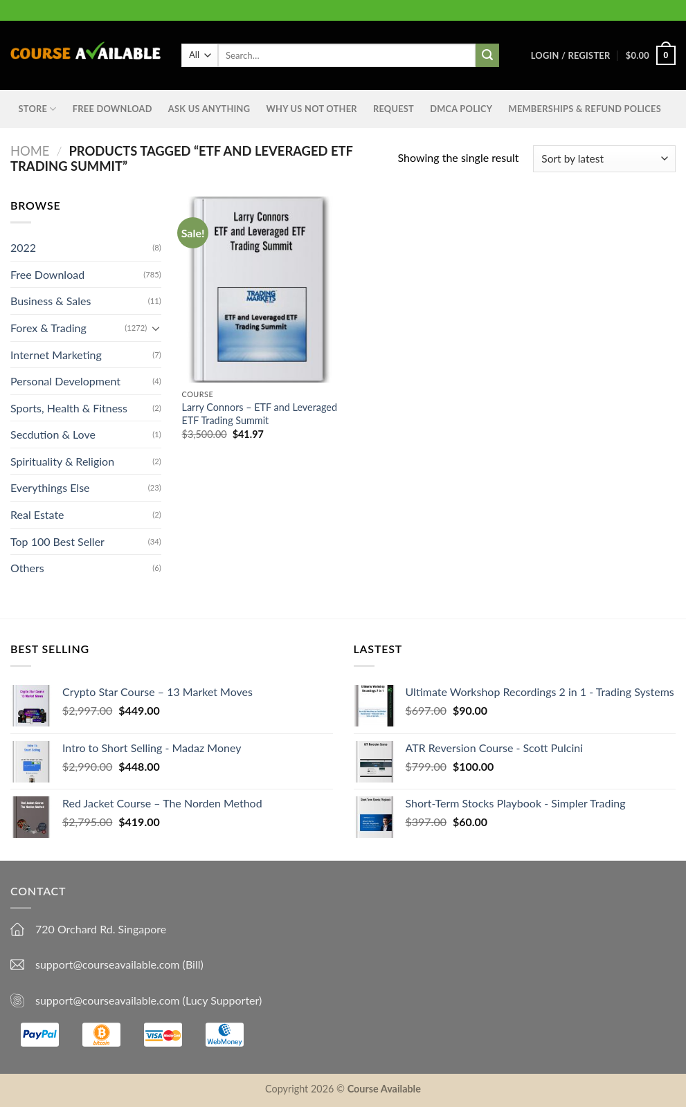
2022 (23, 247)
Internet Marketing (56, 353)
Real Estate (37, 514)
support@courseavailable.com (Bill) (119, 964)
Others (27, 567)
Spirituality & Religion (62, 461)
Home (29, 150)
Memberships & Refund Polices (585, 108)
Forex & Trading (48, 327)
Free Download (112, 108)
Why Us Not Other (311, 108)
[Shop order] (604, 158)
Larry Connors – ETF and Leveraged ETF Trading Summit (259, 413)
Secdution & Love (53, 434)
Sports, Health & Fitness (68, 407)
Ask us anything (209, 108)
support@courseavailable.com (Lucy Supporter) (148, 1000)
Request (393, 108)
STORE (38, 109)
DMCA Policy (461, 108)
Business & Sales (50, 300)
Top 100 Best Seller (57, 541)
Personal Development (65, 380)
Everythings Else (50, 487)
